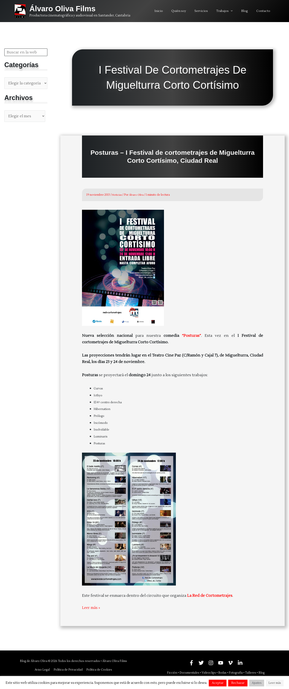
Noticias (117, 195)
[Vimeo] (230, 662)
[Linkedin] (240, 662)
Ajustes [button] (257, 683)
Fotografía (236, 672)
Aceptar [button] (217, 683)
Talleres (250, 672)
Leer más (274, 683)
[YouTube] (220, 662)
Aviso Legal (43, 669)
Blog (261, 672)
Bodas (222, 672)
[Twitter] (201, 662)
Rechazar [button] (237, 683)
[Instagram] (211, 662)
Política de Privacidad (68, 669)
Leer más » (91, 608)
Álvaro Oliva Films (62, 8)
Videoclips (209, 672)
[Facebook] (191, 662)
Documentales (189, 672)
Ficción (172, 672)
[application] (237, 11)
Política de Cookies (98, 669)
